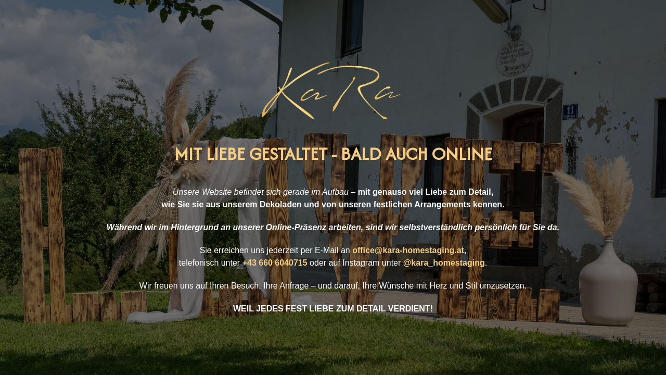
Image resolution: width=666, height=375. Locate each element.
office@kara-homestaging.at (408, 250)
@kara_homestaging (444, 262)
